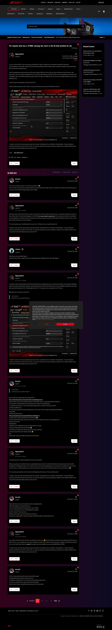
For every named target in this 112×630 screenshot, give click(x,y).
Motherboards (26, 37)
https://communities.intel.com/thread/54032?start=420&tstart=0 (24, 415)
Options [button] (102, 37)
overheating (23, 157)
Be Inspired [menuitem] (14, 9)
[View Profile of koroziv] (17, 179)
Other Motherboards (49, 37)
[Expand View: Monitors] (34, 14)
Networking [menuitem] (49, 13)
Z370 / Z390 (86, 55)
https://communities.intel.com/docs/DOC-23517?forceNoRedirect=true (26, 399)
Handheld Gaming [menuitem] (68, 9)
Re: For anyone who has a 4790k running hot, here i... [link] (68, 37)
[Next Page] (57, 601)
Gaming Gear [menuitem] (40, 13)
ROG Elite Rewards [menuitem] (60, 13)
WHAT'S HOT (72, 2)
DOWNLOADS (57, 2)
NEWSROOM (22, 611)
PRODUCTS (43, 2)
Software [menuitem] (32, 9)
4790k (12, 157)
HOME (17, 611)
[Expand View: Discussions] (45, 9)
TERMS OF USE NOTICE (66, 616)
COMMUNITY (65, 2)
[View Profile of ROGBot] (75, 60)
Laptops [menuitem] (58, 9)
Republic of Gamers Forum (14, 37)
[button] (43, 115)
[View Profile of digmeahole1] (19, 54)
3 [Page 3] (46, 601)
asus (15, 157)
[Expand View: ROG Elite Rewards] (66, 14)
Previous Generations (37, 37)
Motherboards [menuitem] (10, 13)
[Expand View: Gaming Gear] (44, 14)
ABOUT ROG (11, 611)
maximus (19, 157)
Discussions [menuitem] (41, 9)
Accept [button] (65, 324)
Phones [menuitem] (78, 9)
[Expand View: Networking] (53, 14)
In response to (21, 210)
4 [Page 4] (51, 601)
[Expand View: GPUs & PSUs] (25, 14)
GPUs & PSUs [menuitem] (21, 13)
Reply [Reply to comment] (74, 195)
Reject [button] (46, 324)
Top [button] (10, 626)
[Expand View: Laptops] (61, 9)
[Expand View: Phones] (81, 9)
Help (99, 11)
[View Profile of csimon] (17, 249)
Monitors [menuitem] (30, 13)
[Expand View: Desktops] (53, 9)
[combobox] (56, 26)
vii (27, 157)
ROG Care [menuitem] (23, 9)
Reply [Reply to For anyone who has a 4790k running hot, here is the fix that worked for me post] (74, 163)
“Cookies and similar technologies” (45, 319)
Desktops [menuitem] (50, 9)
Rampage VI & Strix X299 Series (90, 64)
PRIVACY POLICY (75, 616)
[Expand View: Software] (35, 9)
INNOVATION (50, 2)
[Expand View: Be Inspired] (18, 9)
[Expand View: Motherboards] (15, 14)
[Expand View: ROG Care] (27, 9)
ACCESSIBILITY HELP (32, 611)
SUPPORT (78, 2)
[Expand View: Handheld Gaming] (74, 9)
